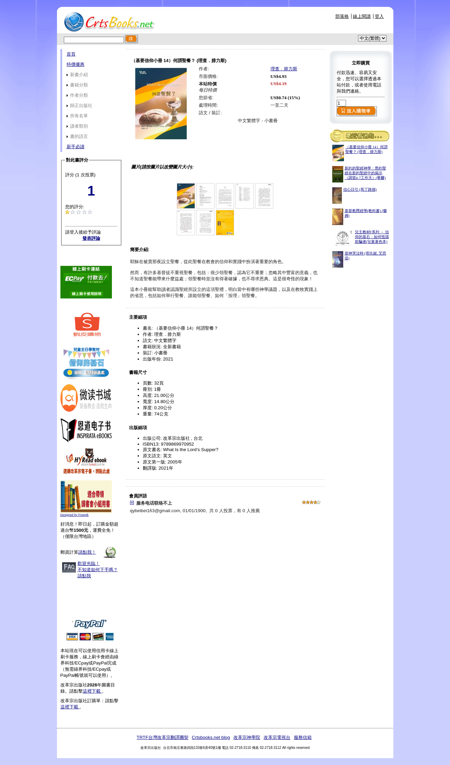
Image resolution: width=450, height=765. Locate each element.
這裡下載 (92, 691)
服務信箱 (303, 737)
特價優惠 (75, 64)
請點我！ (87, 552)
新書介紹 (77, 74)
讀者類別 (77, 126)
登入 (379, 16)
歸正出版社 (80, 105)
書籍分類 (77, 84)
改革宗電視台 (277, 737)
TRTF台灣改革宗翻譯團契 (162, 737)
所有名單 (77, 115)
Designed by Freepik (74, 515)
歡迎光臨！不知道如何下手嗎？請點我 (98, 569)
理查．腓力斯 (283, 68)
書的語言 (77, 136)
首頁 (71, 54)
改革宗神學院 (246, 737)
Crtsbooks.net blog (211, 737)
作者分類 (77, 95)
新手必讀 (75, 146)
